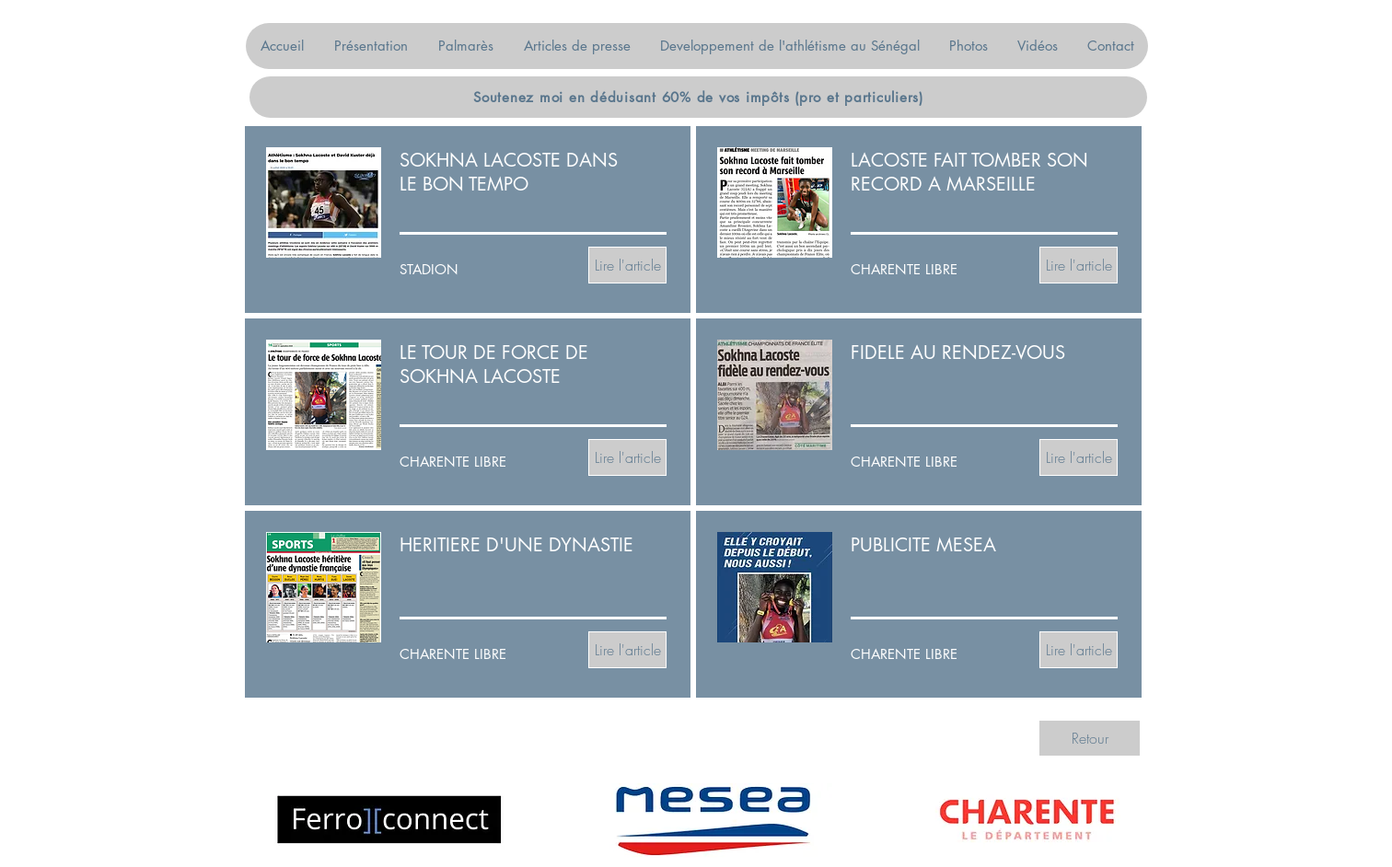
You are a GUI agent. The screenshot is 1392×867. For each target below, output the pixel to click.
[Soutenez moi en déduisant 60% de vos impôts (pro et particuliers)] (698, 97)
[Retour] (1089, 738)
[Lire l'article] (627, 265)
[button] (371, 46)
